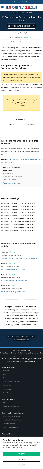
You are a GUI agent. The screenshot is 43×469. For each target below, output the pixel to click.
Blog (4, 403)
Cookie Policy (7, 393)
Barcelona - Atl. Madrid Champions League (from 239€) (20, 258)
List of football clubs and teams (12, 420)
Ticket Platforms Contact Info (11, 382)
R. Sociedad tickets (21, 340)
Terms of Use (7, 385)
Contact (5, 378)
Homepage (6, 370)
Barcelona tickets (28, 336)
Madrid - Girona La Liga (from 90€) (13, 269)
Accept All (21, 454)
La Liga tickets (13, 336)
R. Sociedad (20, 12)
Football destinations (9, 424)
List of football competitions (11, 416)
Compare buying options (20, 26)
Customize (21, 459)
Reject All (21, 465)
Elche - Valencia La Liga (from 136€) (13, 292)
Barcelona (28, 12)
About (4, 374)
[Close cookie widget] (40, 440)
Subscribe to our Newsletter (11, 406)
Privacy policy (7, 389)
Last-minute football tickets (11, 427)
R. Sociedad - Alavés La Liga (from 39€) (14, 280)
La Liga (13, 12)
